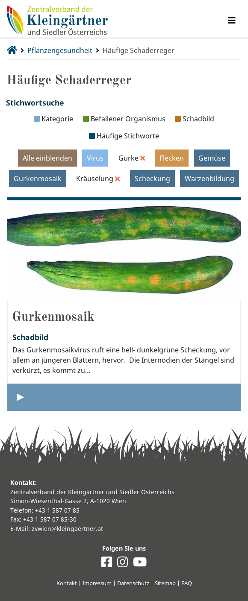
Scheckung (152, 178)
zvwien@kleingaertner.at (67, 529)
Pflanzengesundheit (59, 50)
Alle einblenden (47, 158)
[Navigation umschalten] (231, 20)
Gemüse (211, 158)
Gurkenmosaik (38, 178)
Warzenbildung (209, 178)
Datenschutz (133, 583)
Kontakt (66, 583)
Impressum (97, 583)
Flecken (171, 158)
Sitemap (165, 583)
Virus (95, 158)
